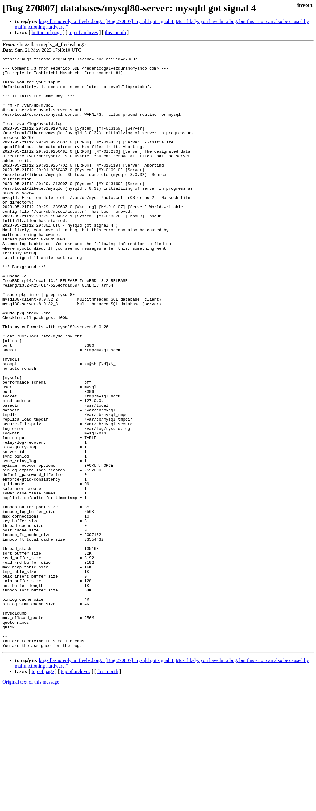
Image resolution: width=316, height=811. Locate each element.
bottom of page (47, 32)
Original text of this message (30, 800)
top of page (43, 789)
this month (115, 32)
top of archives (83, 32)
